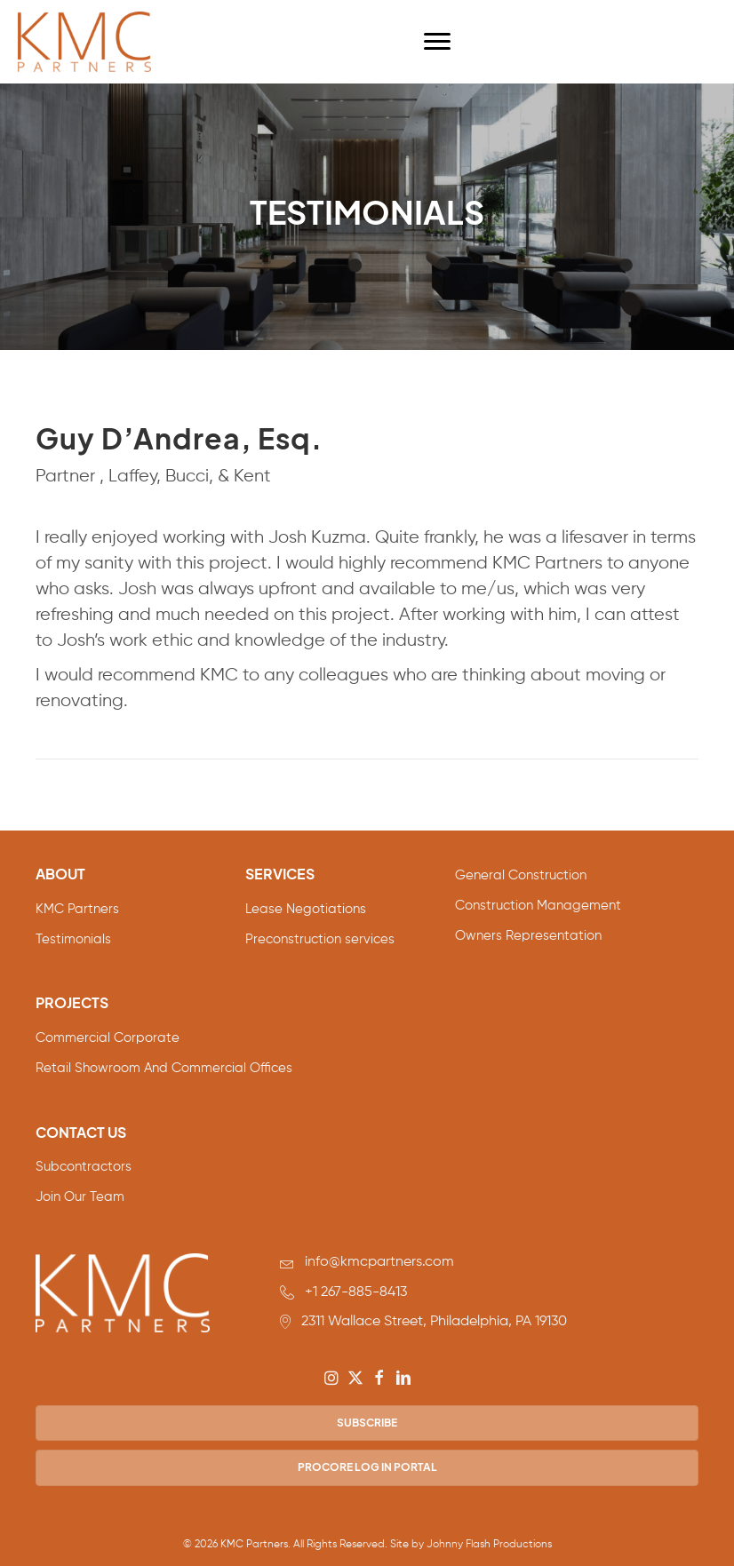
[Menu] (437, 42)
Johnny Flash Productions (489, 1544)
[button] (331, 1377)
